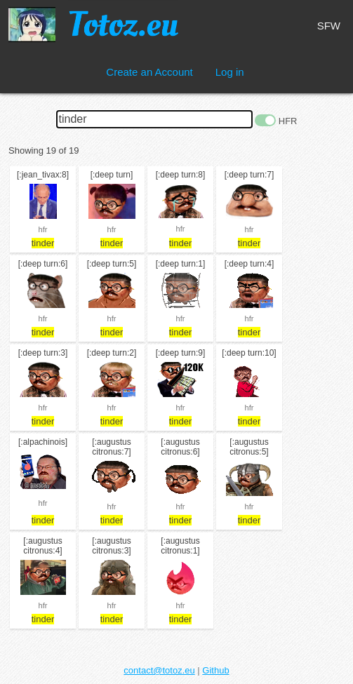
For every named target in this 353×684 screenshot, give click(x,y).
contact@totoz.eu (159, 670)
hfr (43, 229)
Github (215, 670)
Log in (229, 72)
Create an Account (149, 72)
